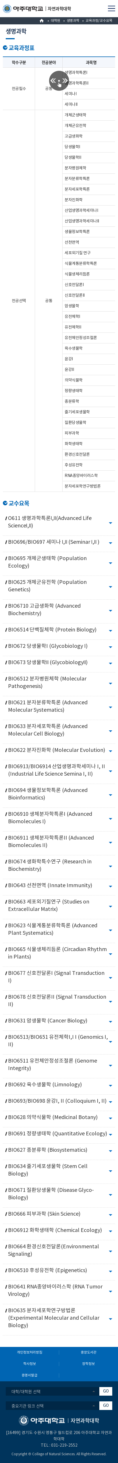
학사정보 (29, 1364)
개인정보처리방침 (29, 1352)
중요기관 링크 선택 (27, 1406)
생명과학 (73, 21)
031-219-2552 (64, 1445)
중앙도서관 (88, 1352)
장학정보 (88, 1364)
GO (106, 1391)
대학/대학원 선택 (25, 1391)
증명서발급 (29, 1375)
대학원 (55, 21)
